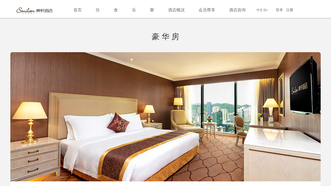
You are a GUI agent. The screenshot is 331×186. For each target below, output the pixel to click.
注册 (289, 10)
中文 (260, 10)
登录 (279, 10)
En (265, 10)
